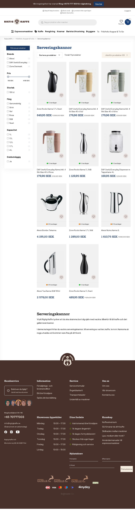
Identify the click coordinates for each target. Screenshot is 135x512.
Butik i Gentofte (67, 13)
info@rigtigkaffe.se (12, 423)
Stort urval (66, 11)
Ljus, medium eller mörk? (113, 435)
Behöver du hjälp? (19, 389)
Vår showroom (108, 390)
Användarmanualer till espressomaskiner (112, 441)
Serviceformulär (77, 385)
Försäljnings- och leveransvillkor (44, 387)
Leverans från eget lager (82, 11)
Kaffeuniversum (109, 422)
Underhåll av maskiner (80, 399)
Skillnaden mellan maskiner (114, 431)
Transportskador (77, 394)
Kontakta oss (108, 394)
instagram (12, 432)
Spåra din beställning (46, 397)
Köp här (98, 4)
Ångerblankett (76, 390)
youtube (18, 432)
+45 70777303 (14, 417)
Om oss (105, 385)
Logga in (128, 11)
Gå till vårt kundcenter (19, 392)
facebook (6, 432)
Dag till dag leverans (52, 11)
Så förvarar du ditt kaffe (113, 426)
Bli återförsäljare (44, 393)
